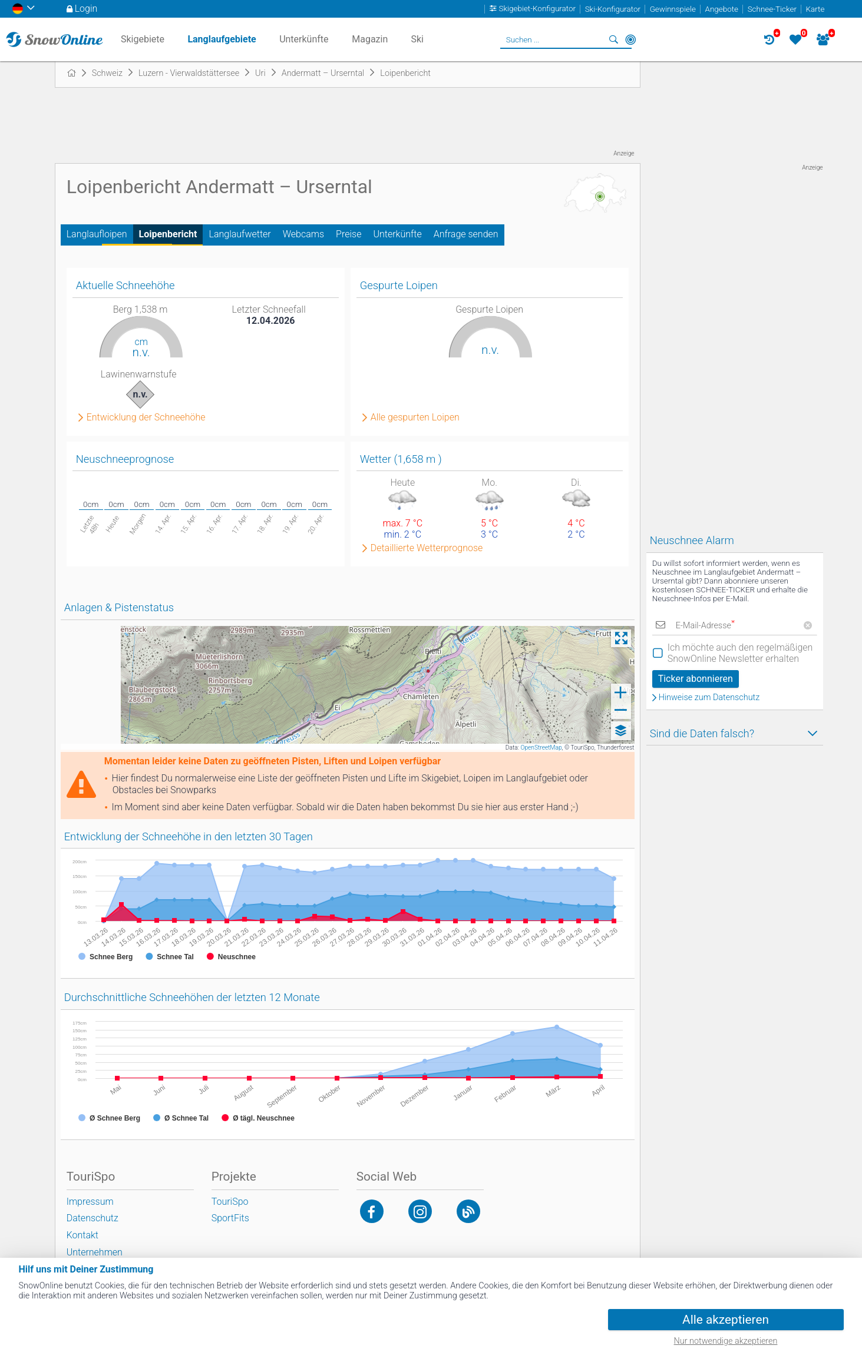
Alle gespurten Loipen (415, 417)
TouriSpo (230, 1201)
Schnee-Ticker (772, 9)
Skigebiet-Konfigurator (537, 9)
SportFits (230, 1218)
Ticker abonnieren (695, 678)
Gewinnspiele (673, 9)
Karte (815, 9)
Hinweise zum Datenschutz (709, 698)
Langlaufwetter (239, 234)
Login (86, 8)
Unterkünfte (397, 234)
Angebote (721, 9)
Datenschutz (92, 1218)
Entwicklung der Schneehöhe (146, 417)
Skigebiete (142, 39)
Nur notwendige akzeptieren (726, 1341)
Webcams (303, 234)
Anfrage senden (466, 234)
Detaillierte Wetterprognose (427, 548)
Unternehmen (95, 1252)
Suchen (614, 39)
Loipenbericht (168, 234)
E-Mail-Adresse (705, 626)
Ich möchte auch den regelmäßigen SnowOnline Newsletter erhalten (740, 653)
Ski (417, 39)
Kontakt (82, 1235)
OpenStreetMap (541, 747)
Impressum (90, 1201)
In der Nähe (630, 39)
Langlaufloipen (97, 234)
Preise (348, 234)
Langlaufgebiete (221, 39)
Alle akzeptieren (725, 1320)
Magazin (370, 39)
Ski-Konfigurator (612, 9)
